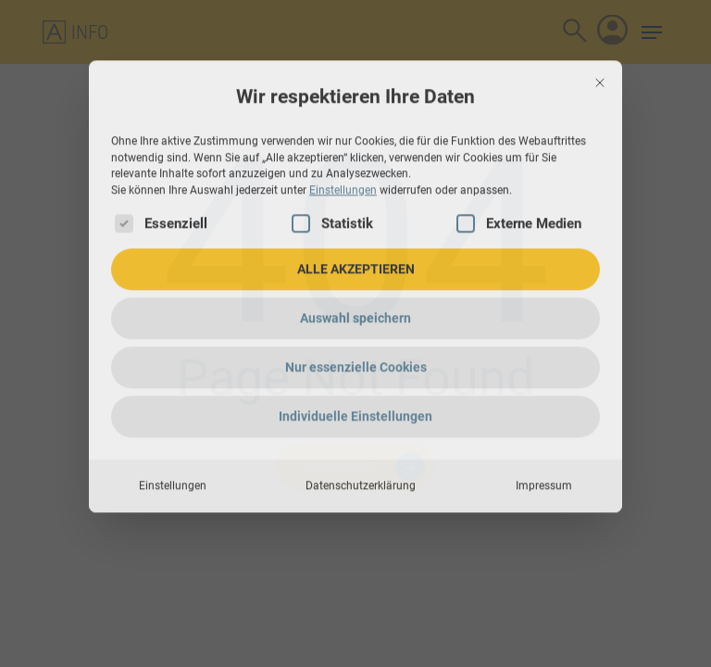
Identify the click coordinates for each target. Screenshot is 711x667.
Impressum (544, 389)
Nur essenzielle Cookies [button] (356, 270)
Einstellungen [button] (343, 93)
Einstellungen (172, 389)
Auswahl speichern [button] (355, 221)
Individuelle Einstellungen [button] (355, 319)
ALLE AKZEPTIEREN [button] (356, 172)
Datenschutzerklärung (361, 389)
